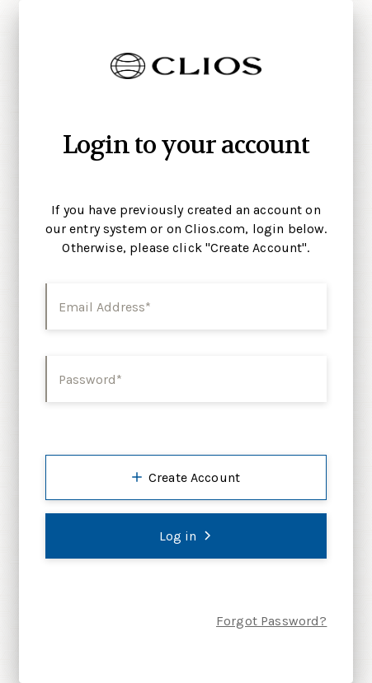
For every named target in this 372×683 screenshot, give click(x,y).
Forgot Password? (271, 621)
